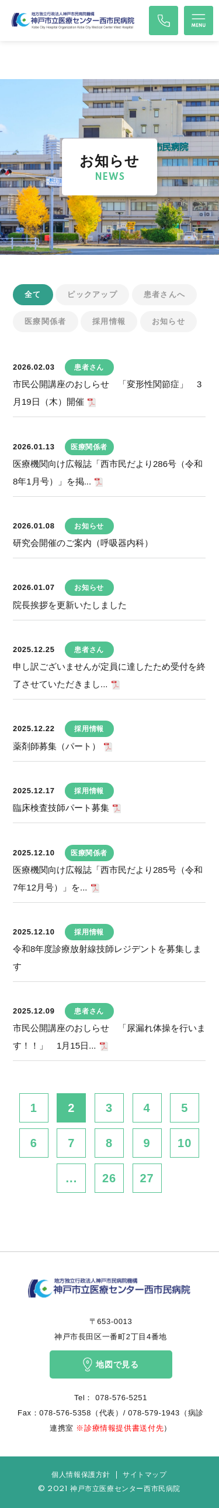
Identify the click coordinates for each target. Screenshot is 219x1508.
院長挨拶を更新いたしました (70, 605)
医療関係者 (46, 321)
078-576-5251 (120, 1397)
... (72, 1178)
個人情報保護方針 (80, 1475)
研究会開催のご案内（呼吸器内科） (83, 543)
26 (109, 1178)
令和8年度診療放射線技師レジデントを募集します (107, 957)
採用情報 (109, 321)
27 (147, 1178)
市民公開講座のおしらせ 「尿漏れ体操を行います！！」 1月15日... (109, 1036)
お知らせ (168, 321)
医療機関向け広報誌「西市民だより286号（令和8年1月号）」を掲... (108, 472)
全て (33, 294)
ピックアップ (92, 294)
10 (185, 1143)
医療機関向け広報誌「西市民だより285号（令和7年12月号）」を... (108, 878)
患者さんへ (165, 294)
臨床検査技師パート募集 (61, 808)
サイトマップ (145, 1475)
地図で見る (110, 1364)
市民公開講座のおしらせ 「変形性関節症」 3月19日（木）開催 (107, 393)
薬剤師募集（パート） (56, 746)
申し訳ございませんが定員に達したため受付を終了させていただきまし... (109, 675)
